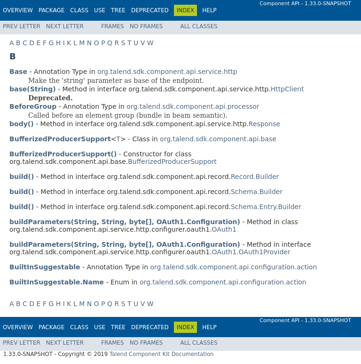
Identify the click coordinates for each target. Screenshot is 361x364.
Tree (118, 10)
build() (21, 176)
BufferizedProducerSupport (172, 161)
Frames (112, 26)
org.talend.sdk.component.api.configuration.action (233, 267)
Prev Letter (21, 26)
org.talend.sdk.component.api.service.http (167, 71)
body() (21, 124)
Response (264, 124)
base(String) (32, 89)
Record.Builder (255, 176)
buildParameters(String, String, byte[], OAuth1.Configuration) (124, 222)
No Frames (146, 26)
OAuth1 (224, 229)
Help (209, 10)
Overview (18, 10)
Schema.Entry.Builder (266, 206)
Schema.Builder (257, 191)
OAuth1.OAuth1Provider (251, 252)
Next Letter (65, 26)
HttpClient (287, 89)
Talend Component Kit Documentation (162, 354)
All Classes (198, 26)
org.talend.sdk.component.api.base (218, 139)
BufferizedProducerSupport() (63, 154)
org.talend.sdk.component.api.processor (192, 106)
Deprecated (150, 10)
